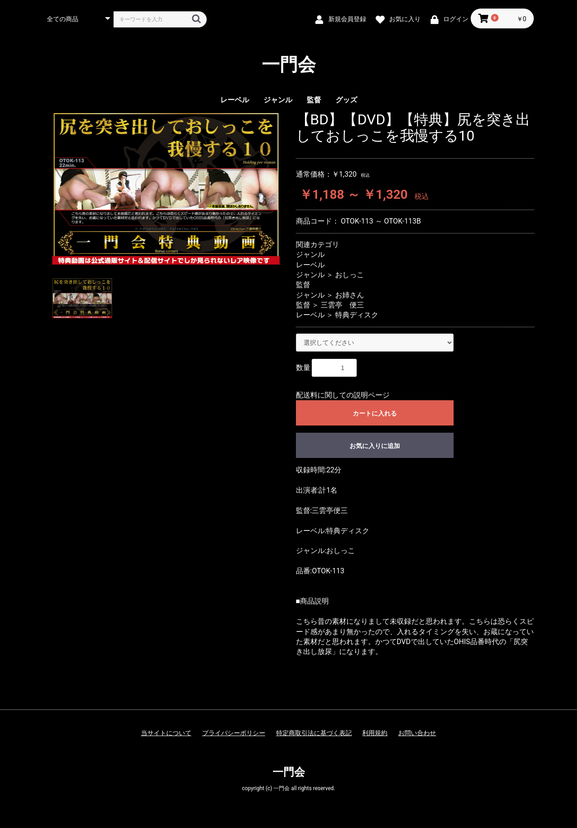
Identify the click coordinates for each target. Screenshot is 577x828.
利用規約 (374, 733)
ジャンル (278, 100)
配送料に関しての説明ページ (343, 395)
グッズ (346, 100)
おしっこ (349, 274)
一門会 (289, 65)
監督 (314, 100)
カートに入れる (375, 413)
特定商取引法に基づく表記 (314, 733)
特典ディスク (356, 315)
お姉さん (349, 295)
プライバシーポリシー (233, 733)
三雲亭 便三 (342, 305)
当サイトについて (166, 733)
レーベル (234, 100)
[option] (166, 188)
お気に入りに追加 (375, 445)
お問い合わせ (417, 733)
